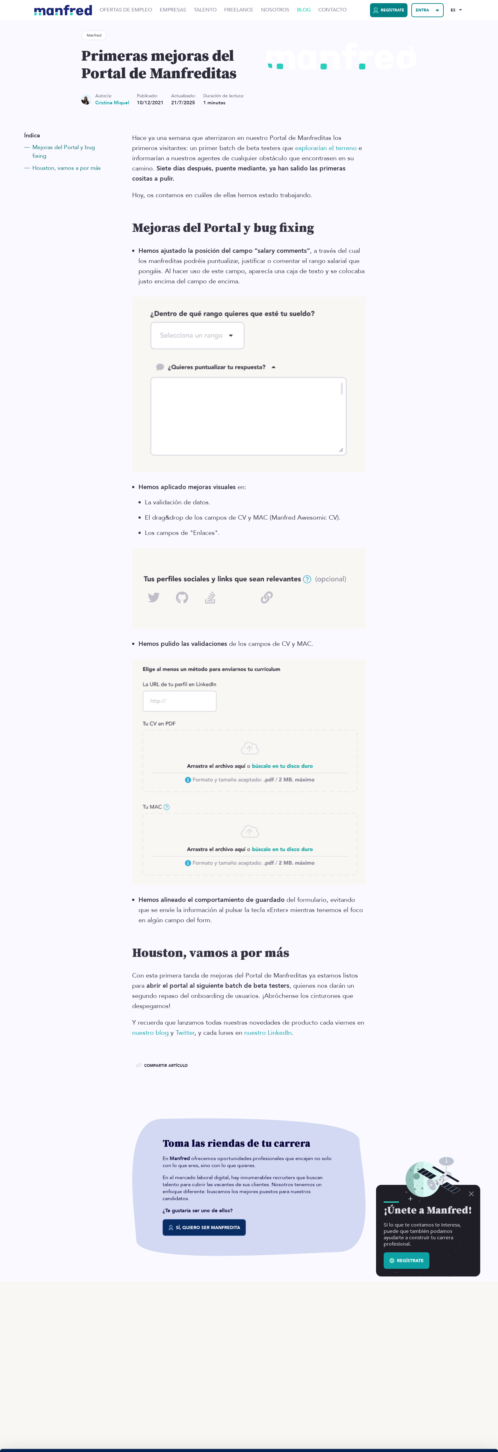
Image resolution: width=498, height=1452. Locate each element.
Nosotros (275, 10)
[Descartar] (471, 1193)
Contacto (332, 10)
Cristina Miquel (112, 103)
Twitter (185, 1032)
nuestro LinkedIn (268, 1032)
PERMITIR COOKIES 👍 (445, 1412)
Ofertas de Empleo (126, 10)
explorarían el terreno (326, 148)
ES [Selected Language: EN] (453, 10)
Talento (205, 10)
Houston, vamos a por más (66, 168)
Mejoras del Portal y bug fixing (63, 151)
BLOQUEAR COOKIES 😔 (445, 1431)
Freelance (238, 10)
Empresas (173, 10)
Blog (304, 10)
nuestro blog (150, 1032)
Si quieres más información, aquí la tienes (68, 1439)
